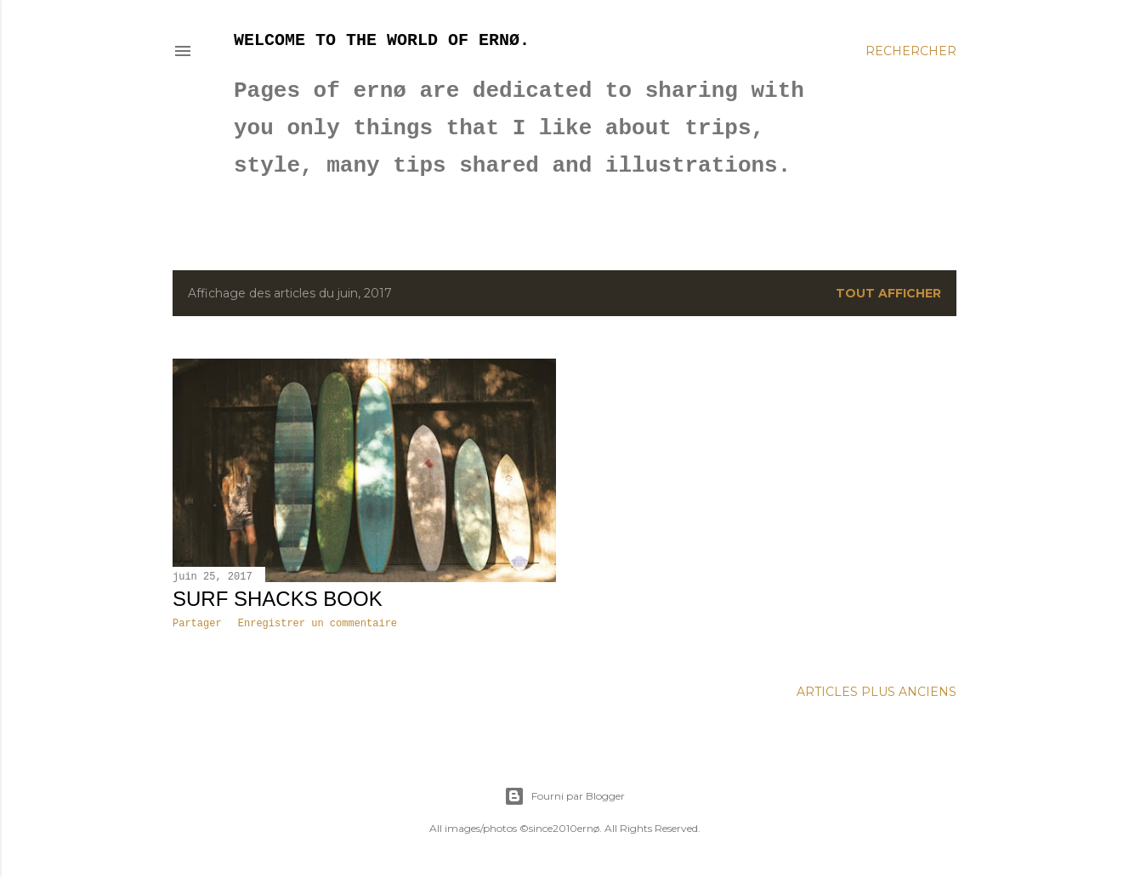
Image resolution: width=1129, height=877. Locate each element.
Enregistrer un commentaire (317, 624)
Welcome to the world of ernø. (382, 40)
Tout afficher (888, 293)
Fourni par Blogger (564, 796)
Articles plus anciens (876, 691)
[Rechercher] (910, 51)
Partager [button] (197, 624)
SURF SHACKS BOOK (278, 598)
